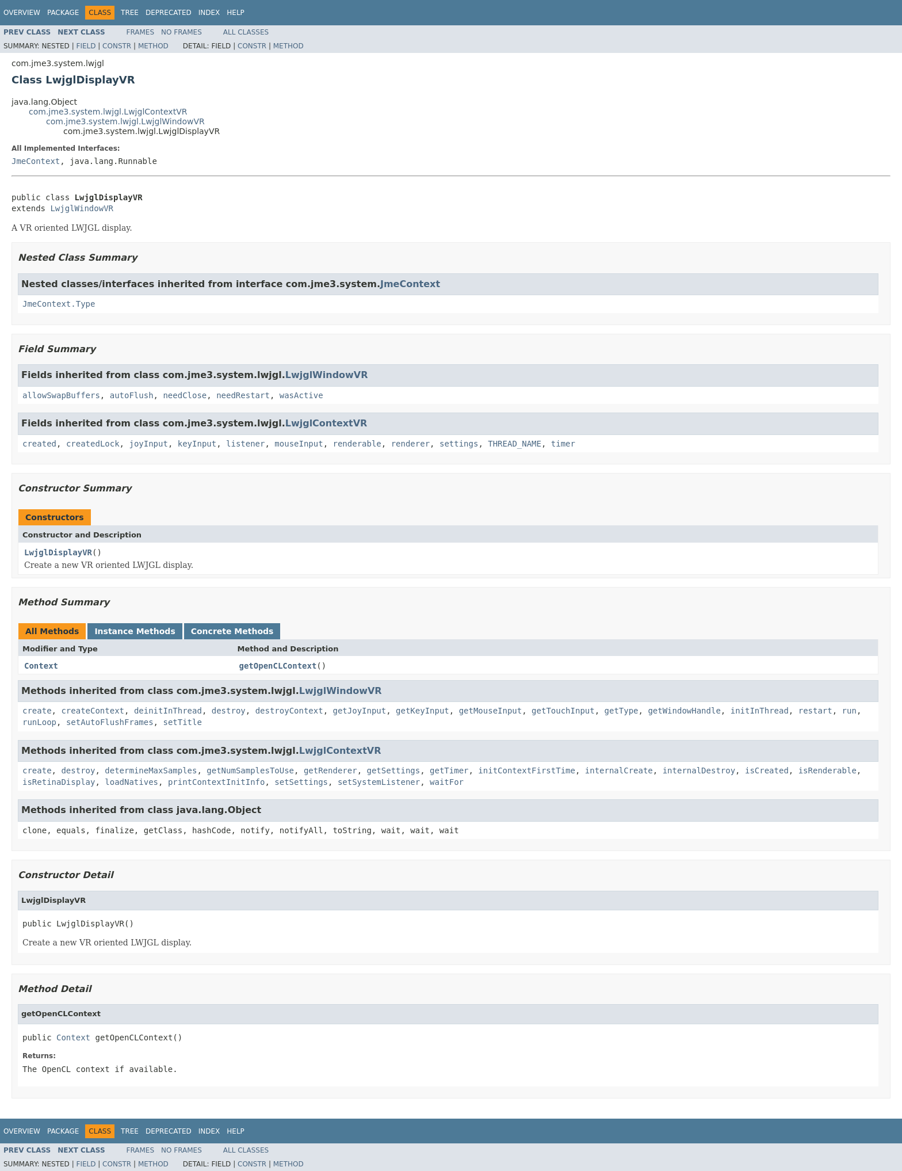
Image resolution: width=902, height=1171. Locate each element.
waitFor (447, 782)
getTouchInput (563, 710)
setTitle (182, 722)
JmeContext (36, 161)
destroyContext (289, 710)
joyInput (148, 443)
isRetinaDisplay (58, 782)
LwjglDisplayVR (58, 552)
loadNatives (131, 782)
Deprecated (169, 13)
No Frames (181, 32)
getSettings (393, 770)
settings (458, 443)
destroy (229, 710)
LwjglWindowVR (81, 208)
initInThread (760, 710)
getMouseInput (490, 710)
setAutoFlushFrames (110, 722)
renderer (410, 443)
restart (815, 710)
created (39, 443)
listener (245, 443)
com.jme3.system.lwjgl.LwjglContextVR (108, 111)
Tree (130, 13)
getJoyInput (360, 710)
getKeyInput (422, 710)
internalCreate (619, 770)
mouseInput (298, 443)
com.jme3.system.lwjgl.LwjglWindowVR (125, 121)
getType (622, 710)
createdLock (93, 443)
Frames (141, 32)
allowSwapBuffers (61, 395)
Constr (116, 46)
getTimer (449, 770)
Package (63, 13)
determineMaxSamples (151, 770)
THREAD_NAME (514, 443)
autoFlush (132, 395)
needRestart (243, 395)
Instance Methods (134, 631)
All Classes (246, 32)
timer (563, 443)
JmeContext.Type (58, 303)
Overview (21, 13)
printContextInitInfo (216, 782)
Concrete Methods (232, 631)
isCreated (767, 770)
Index (209, 13)
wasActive (301, 395)
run (849, 710)
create (37, 710)
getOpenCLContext (278, 665)
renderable (357, 443)
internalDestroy (699, 770)
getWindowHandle (684, 710)
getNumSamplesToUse (250, 770)
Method (153, 46)
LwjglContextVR (326, 423)
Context (41, 665)
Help (235, 13)
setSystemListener (379, 782)
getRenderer (330, 770)
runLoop (39, 722)
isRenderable (827, 770)
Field (85, 46)
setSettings (301, 782)
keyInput (197, 443)
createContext (92, 710)
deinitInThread (168, 710)
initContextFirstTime (526, 770)
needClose (185, 395)
